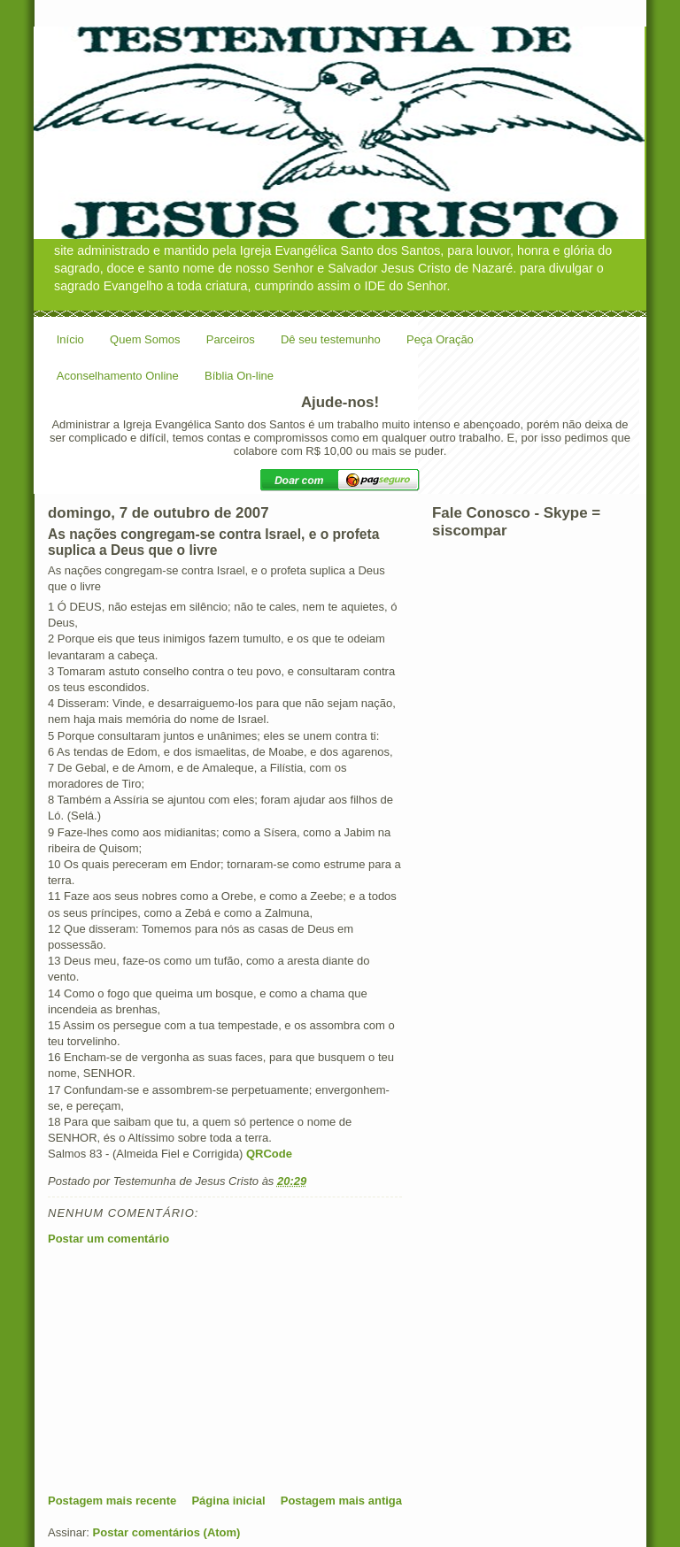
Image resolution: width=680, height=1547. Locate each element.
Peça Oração (440, 339)
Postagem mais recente (112, 1500)
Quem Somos (145, 339)
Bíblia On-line (239, 375)
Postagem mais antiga (341, 1500)
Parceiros (230, 339)
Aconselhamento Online (118, 375)
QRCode (269, 1153)
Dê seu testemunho (331, 339)
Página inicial (228, 1500)
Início (70, 339)
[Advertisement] (180, 1369)
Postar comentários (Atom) (167, 1532)
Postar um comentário (108, 1238)
